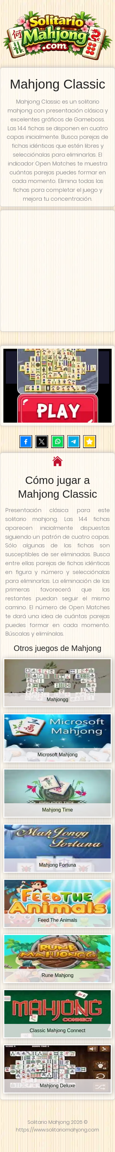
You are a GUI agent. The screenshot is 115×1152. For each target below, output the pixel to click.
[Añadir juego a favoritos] (89, 441)
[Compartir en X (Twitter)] (41, 441)
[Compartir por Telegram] (73, 441)
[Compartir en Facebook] (25, 441)
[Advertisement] (57, 270)
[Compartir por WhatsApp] (57, 441)
